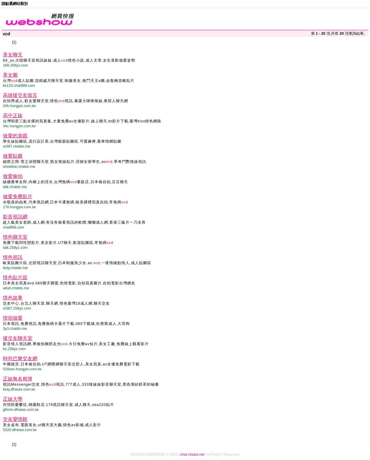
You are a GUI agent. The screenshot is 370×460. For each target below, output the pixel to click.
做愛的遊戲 (15, 136)
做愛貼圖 (13, 156)
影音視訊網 (15, 217)
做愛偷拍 (13, 176)
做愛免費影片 (17, 196)
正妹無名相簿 (17, 379)
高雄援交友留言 (20, 95)
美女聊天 (13, 55)
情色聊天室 (15, 237)
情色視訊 (13, 257)
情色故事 (13, 298)
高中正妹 (13, 115)
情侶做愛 (13, 318)
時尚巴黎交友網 (20, 358)
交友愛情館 (15, 419)
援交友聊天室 (17, 338)
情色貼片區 (15, 277)
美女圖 (10, 75)
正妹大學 (13, 399)
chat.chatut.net (192, 454)
